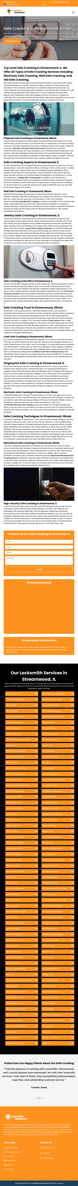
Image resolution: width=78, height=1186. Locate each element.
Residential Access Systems (53, 934)
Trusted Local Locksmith (51, 1015)
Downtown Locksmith (14, 934)
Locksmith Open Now (50, 803)
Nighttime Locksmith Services (53, 860)
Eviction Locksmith (13, 963)
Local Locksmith (48, 751)
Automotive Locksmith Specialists (18, 739)
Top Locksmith (48, 1009)
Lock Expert (47, 762)
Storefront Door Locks (51, 997)
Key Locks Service (49, 728)
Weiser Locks (47, 1026)
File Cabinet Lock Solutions (16, 992)
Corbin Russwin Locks (14, 848)
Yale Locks (46, 1043)
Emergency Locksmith (14, 957)
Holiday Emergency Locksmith (53, 694)
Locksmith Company (50, 785)
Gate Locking (11, 1032)
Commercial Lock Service (15, 837)
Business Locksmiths (14, 797)
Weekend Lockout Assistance (53, 1020)
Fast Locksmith (11, 986)
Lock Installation (49, 768)
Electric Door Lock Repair (15, 940)
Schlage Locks (48, 974)
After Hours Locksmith (14, 722)
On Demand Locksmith (51, 871)
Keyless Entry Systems (50, 734)
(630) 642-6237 (12, 41)
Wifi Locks (46, 1032)
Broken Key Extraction (14, 780)
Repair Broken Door (50, 929)
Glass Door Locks (12, 1037)
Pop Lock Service (49, 894)
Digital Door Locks (13, 866)
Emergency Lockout (13, 952)
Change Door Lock (13, 820)
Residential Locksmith (51, 940)
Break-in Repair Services (15, 774)
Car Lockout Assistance (15, 808)
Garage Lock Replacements (16, 1026)
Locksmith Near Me (50, 797)
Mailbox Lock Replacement (52, 814)
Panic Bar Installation (50, 877)
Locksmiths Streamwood (39, 1183)
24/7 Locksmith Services (15, 699)
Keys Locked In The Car (51, 739)
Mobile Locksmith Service (52, 837)
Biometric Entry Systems (15, 757)
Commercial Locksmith (14, 843)
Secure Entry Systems (50, 980)
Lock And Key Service (50, 757)
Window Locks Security (51, 1037)
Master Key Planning (50, 820)
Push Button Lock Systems (52, 911)
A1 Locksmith (11, 705)
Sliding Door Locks (49, 986)
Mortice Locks (48, 843)
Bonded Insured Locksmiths (16, 768)
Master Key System (49, 825)
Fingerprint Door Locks (14, 1003)
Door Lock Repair (12, 917)
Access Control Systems (15, 717)
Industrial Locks (48, 722)
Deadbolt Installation (13, 854)
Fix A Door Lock (12, 1015)
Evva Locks (10, 974)
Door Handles (11, 877)
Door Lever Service (13, 900)
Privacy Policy (9, 1169)
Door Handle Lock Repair (15, 871)
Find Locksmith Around (14, 997)
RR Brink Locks (48, 952)
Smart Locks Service (50, 992)
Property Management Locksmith (55, 900)
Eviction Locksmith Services (16, 969)
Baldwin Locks (11, 745)
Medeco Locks (48, 831)
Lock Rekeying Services (51, 774)
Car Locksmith (11, 814)
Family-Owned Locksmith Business (18, 980)
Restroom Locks (48, 946)
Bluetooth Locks (12, 762)
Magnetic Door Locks (50, 808)
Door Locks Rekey (12, 929)
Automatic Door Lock (14, 734)
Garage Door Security (14, 1020)
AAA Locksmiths (12, 711)
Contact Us (7, 1165)
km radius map (39, 609)
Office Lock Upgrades (50, 866)
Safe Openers (48, 963)
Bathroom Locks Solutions (15, 751)
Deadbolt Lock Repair (14, 860)
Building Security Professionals (17, 785)
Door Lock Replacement (15, 923)
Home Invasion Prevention (52, 699)
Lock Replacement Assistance (54, 780)
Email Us (47, 1153)
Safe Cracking (48, 957)
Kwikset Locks (48, 745)
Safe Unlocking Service (51, 969)
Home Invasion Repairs (51, 705)
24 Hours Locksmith (13, 694)
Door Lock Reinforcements (16, 911)
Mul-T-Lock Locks (49, 854)
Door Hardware (11, 883)
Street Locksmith (49, 1003)
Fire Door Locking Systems (16, 1009)
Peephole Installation (50, 883)
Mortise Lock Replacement (52, 848)
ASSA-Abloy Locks (13, 728)
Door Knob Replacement (15, 888)
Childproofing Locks (13, 825)
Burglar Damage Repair (14, 791)
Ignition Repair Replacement (53, 717)
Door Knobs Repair (13, 894)
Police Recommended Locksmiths (55, 888)
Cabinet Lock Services (14, 803)
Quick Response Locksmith (52, 917)
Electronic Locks (12, 946)
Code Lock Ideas (12, 831)
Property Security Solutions (52, 906)
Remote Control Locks (51, 923)
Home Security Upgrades (52, 711)
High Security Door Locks (15, 1043)
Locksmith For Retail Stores (52, 791)
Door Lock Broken (12, 906)
